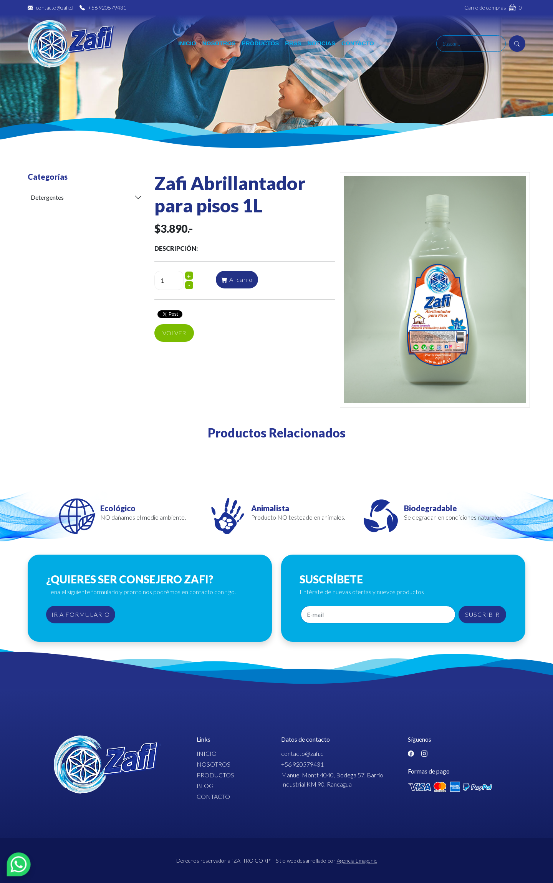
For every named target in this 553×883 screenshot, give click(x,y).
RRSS (293, 43)
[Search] (471, 43)
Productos (260, 43)
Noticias (322, 43)
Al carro (237, 279)
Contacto (357, 43)
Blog (205, 785)
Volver (174, 332)
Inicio (187, 43)
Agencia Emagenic (357, 860)
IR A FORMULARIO (80, 614)
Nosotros (219, 43)
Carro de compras (493, 7)
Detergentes (47, 197)
